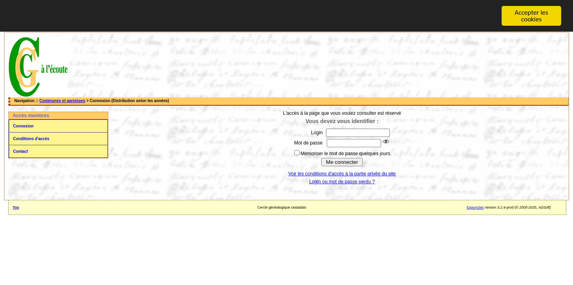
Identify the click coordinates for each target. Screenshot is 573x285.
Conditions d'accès (31, 139)
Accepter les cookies (531, 15)
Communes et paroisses (62, 101)
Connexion (23, 126)
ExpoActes (475, 207)
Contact (20, 151)
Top (16, 207)
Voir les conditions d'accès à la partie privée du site (342, 174)
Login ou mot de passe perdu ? (342, 181)
